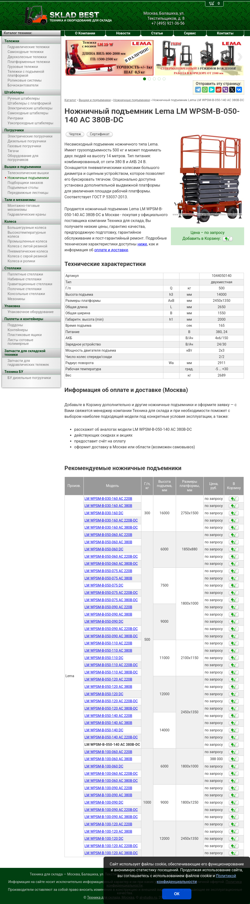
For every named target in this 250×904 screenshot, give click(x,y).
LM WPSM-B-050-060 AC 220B (108, 535)
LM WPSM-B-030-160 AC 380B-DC (111, 528)
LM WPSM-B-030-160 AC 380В (108, 506)
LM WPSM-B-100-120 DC (103, 839)
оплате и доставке (111, 250)
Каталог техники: (18, 33)
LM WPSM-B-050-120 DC (103, 694)
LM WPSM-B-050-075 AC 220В (108, 571)
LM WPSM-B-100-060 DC (103, 766)
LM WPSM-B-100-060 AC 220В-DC (111, 774)
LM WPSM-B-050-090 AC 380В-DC (111, 636)
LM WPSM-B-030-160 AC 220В (108, 499)
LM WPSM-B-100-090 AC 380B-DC (111, 817)
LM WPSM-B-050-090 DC (103, 622)
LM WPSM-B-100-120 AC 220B (108, 824)
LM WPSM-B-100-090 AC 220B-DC (111, 810)
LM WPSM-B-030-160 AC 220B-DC (111, 520)
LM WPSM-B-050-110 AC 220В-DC (111, 665)
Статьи (157, 33)
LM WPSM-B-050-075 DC (103, 585)
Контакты (225, 33)
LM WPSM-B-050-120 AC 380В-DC (111, 708)
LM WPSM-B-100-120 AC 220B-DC (111, 846)
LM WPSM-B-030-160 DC (103, 513)
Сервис (190, 33)
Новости (123, 33)
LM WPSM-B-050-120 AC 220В (108, 679)
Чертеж (75, 134)
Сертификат (100, 134)
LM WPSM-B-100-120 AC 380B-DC (111, 853)
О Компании (85, 33)
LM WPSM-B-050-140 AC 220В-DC (111, 737)
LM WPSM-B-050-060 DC (103, 549)
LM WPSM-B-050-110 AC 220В (108, 643)
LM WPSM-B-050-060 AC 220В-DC (111, 557)
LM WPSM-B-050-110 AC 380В (108, 651)
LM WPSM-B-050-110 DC (103, 658)
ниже (142, 244)
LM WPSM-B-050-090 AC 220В (108, 607)
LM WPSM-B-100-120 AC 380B (108, 832)
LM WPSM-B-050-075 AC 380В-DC (111, 600)
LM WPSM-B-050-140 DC (103, 730)
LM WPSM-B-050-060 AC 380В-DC (111, 564)
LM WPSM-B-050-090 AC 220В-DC (111, 629)
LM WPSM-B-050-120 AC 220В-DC (111, 701)
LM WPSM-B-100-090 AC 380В (108, 795)
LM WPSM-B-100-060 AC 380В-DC (111, 781)
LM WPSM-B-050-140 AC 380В (108, 723)
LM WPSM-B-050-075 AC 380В (108, 578)
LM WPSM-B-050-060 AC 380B (108, 542)
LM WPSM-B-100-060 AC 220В (108, 752)
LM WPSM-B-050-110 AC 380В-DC (111, 672)
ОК (176, 894)
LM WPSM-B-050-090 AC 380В (108, 614)
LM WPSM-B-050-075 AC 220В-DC (111, 593)
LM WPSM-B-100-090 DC (103, 802)
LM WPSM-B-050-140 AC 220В (108, 716)
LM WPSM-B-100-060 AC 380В (108, 759)
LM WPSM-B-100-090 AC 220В (108, 788)
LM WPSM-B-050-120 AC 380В (108, 687)
